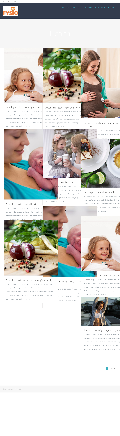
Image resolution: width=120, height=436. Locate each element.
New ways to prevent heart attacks (99, 192)
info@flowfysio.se (17, 2)
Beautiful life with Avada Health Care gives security (29, 280)
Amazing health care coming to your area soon (27, 107)
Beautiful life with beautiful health (21, 204)
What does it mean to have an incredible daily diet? (68, 107)
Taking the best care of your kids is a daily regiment (68, 182)
